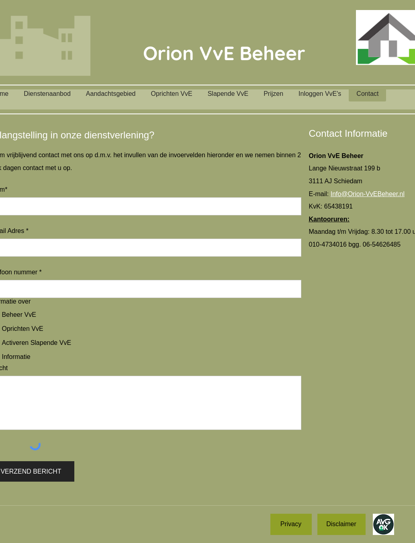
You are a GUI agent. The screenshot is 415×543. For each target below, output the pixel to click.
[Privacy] (291, 524)
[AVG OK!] (383, 524)
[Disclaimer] (341, 524)
